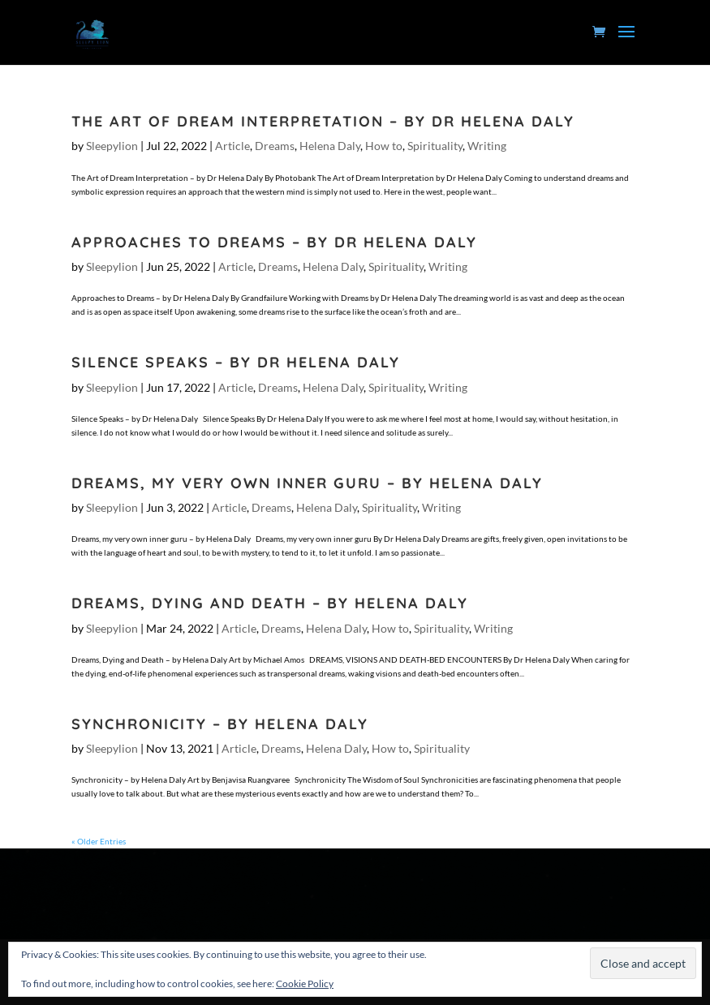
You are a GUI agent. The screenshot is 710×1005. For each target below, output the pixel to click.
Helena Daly (329, 145)
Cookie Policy (304, 983)
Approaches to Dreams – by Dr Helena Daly (274, 242)
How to (383, 145)
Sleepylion (112, 145)
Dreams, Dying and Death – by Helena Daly (269, 603)
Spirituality (435, 145)
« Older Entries (98, 841)
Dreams (275, 145)
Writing (486, 145)
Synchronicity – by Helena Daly (219, 724)
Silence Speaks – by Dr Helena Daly (235, 362)
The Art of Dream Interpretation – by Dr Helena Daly (322, 121)
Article (232, 145)
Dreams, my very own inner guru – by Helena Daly (307, 483)
